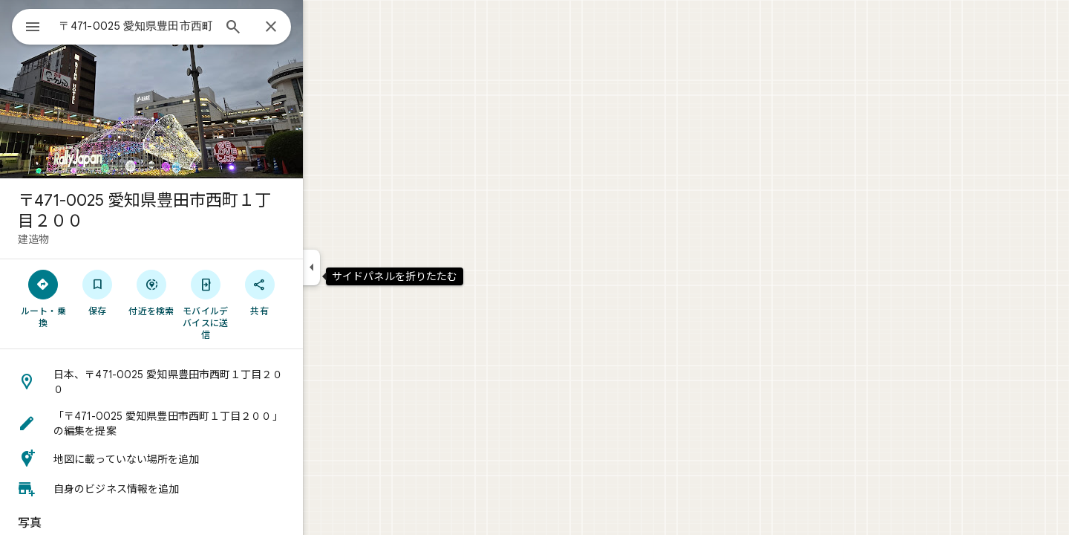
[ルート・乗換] (97, 298)
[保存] (151, 292)
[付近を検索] (205, 292)
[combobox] (174, 26)
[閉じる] (324, 27)
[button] (204, 382)
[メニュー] (26, 25)
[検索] (286, 28)
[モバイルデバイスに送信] (259, 304)
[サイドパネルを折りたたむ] (364, 267)
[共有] (313, 292)
